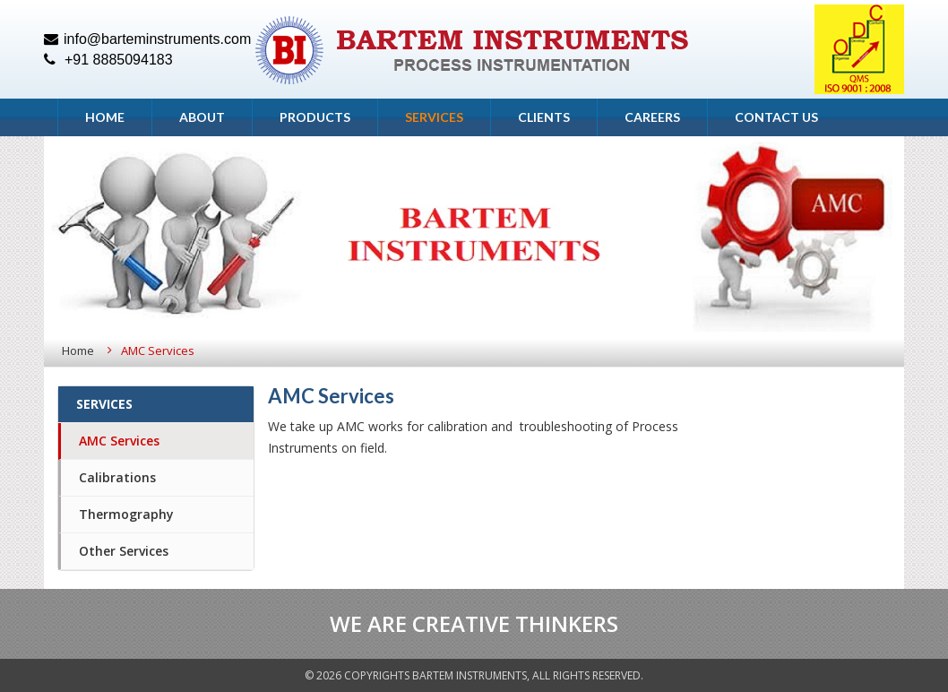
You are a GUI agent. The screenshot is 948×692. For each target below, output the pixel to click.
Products (315, 117)
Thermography (126, 514)
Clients (544, 117)
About (202, 117)
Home (105, 117)
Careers (652, 117)
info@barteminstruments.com (147, 39)
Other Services (123, 550)
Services (434, 117)
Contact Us (776, 117)
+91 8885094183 (108, 59)
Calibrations (117, 477)
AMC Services (119, 440)
